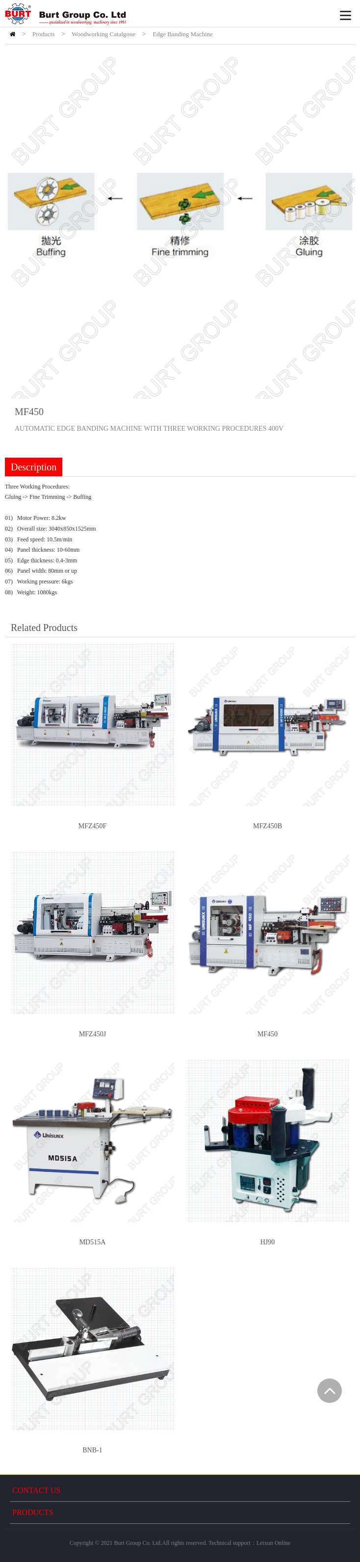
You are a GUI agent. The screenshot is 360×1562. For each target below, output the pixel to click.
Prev (18, 224)
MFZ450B (267, 826)
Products (43, 34)
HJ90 (267, 1242)
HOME (12, 34)
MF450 (267, 1034)
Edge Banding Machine (183, 34)
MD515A (92, 1242)
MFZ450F (92, 826)
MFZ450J (92, 1034)
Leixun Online (274, 1542)
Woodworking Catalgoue (103, 34)
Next (342, 224)
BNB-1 (92, 1450)
